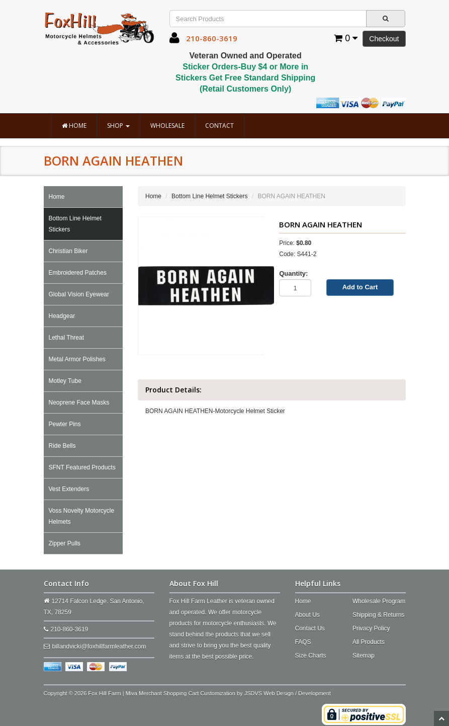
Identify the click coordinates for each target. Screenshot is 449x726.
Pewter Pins (65, 424)
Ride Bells (62, 445)
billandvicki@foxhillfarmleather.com (99, 646)
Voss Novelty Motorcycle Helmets (82, 516)
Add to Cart (360, 287)
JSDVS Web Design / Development (287, 693)
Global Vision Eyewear (79, 294)
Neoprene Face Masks (79, 402)
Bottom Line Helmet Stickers (75, 224)
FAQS (303, 642)
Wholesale (167, 125)
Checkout (384, 39)
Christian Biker (68, 251)
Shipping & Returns (378, 614)
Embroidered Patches (78, 272)
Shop (118, 125)
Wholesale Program (378, 601)
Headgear (62, 315)
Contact (219, 125)
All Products (368, 642)
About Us (307, 614)
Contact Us (310, 628)
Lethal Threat (66, 337)
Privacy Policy (371, 628)
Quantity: (293, 273)
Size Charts (310, 655)
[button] (174, 40)
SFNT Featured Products (82, 467)
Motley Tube (65, 380)
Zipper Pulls (64, 543)
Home (74, 125)
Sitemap (363, 655)
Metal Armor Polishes (77, 359)
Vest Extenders (69, 489)
